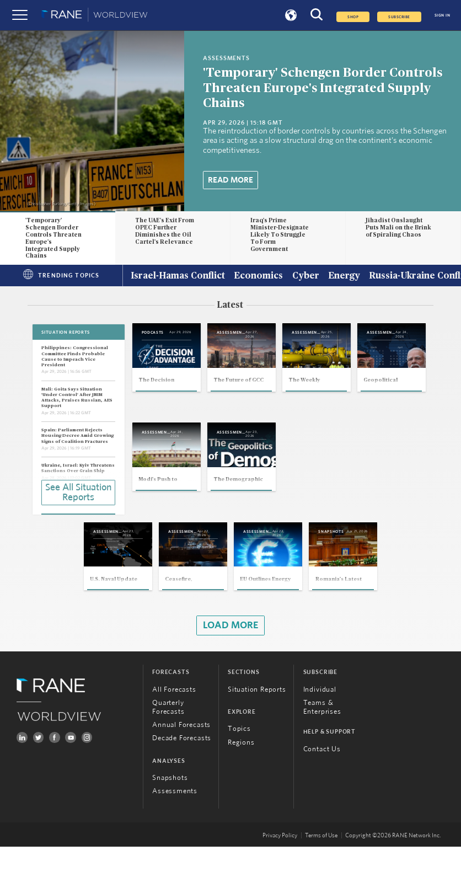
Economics (258, 276)
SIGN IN (442, 15)
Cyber (305, 276)
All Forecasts (174, 720)
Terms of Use (321, 866)
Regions (241, 773)
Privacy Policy (279, 866)
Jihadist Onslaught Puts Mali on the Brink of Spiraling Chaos (398, 227)
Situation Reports (257, 720)
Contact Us (322, 779)
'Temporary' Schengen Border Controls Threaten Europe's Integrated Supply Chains (322, 88)
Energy (344, 276)
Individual (319, 720)
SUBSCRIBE (399, 17)
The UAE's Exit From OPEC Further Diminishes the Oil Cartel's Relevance (164, 231)
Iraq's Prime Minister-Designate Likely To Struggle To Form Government (279, 234)
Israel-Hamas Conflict (178, 276)
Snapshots (169, 808)
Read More (230, 180)
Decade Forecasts (181, 768)
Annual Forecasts (181, 755)
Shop (352, 17)
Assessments (174, 821)
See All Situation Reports (78, 491)
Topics (239, 759)
